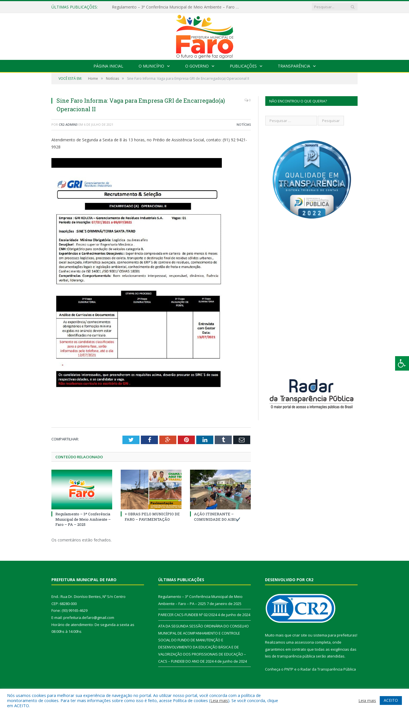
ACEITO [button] (391, 700)
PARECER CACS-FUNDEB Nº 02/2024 (187, 614)
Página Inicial (108, 66)
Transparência (294, 66)
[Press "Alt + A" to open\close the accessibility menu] (402, 363)
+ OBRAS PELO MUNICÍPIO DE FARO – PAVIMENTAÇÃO (152, 516)
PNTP (288, 669)
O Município (151, 66)
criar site (299, 635)
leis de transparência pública (290, 656)
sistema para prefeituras (334, 635)
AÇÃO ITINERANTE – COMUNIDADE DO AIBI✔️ (217, 516)
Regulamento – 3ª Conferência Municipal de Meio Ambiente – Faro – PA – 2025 (177, 7)
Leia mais (219, 700)
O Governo (197, 66)
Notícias (244, 124)
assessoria (304, 642)
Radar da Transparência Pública (328, 669)
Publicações (243, 66)
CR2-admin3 (68, 124)
